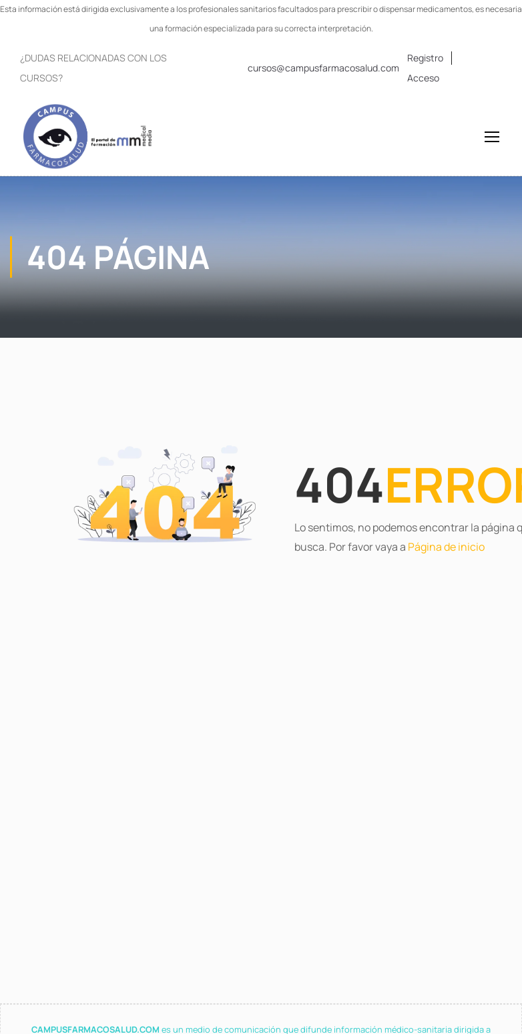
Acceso (423, 77)
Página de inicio (446, 546)
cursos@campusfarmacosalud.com (323, 67)
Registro (425, 57)
